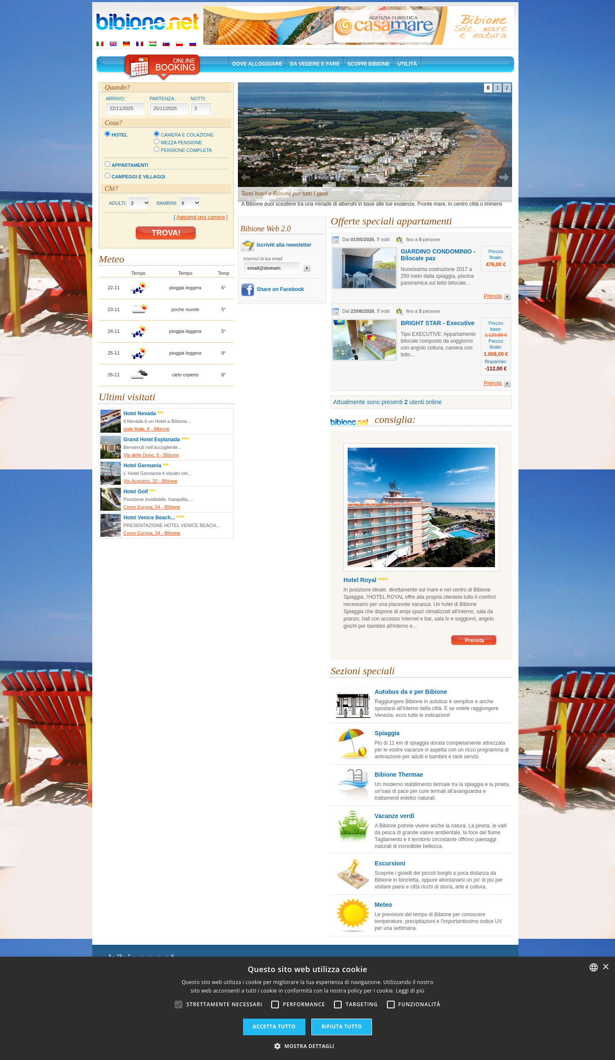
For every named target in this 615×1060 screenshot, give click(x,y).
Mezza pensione (181, 142)
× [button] (605, 967)
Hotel (119, 134)
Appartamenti (129, 165)
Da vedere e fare (315, 64)
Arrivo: (115, 98)
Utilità (407, 64)
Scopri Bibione (368, 64)
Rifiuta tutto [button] (342, 1026)
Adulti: (117, 203)
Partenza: (162, 98)
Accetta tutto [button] (274, 1026)
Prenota (474, 641)
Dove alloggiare (257, 64)
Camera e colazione (187, 134)
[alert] (307, 1008)
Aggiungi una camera (200, 217)
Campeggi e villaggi (138, 176)
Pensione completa (186, 150)
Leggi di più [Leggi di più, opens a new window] (410, 990)
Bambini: (167, 203)
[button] (307, 1046)
